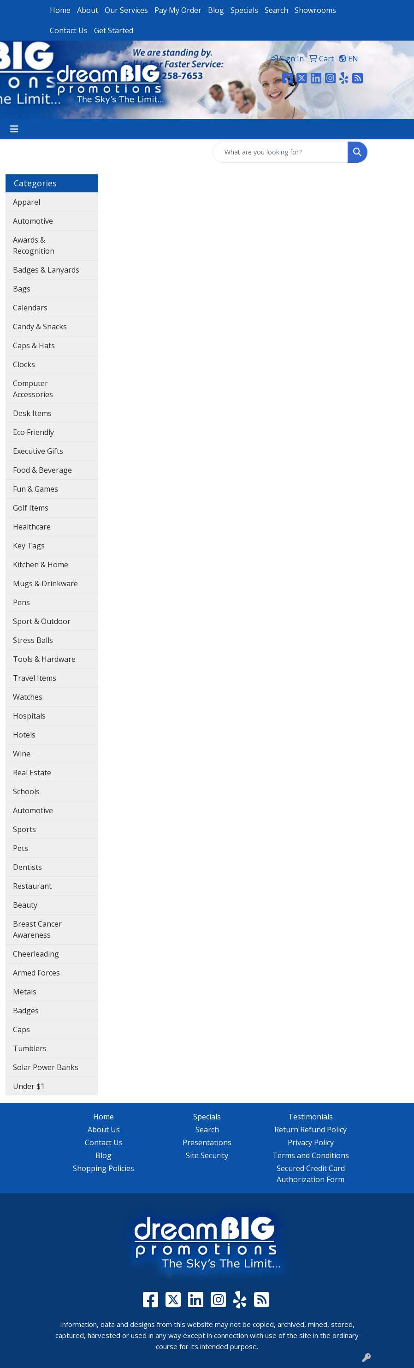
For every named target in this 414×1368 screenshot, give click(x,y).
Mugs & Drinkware (45, 583)
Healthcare (32, 527)
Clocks (24, 364)
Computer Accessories (33, 388)
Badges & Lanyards (46, 270)
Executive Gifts (38, 451)
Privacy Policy (311, 1142)
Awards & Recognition (33, 245)
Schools (26, 791)
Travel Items (34, 678)
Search (276, 10)
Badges (26, 1010)
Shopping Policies (103, 1168)
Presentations (207, 1142)
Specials (244, 10)
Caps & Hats (34, 345)
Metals (24, 992)
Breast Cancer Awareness (37, 929)
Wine (21, 754)
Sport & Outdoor (42, 621)
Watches (27, 697)
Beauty (25, 905)
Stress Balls (33, 640)
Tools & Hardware (44, 659)
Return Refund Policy (310, 1129)
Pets (20, 848)
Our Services (126, 10)
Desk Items (32, 413)
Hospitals (29, 716)
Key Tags (29, 546)
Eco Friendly (33, 432)
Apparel (26, 202)
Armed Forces (36, 973)
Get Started (113, 30)
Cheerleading (36, 954)
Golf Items (30, 508)
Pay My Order (177, 10)
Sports (24, 829)
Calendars (30, 308)
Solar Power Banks (45, 1067)
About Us (104, 1129)
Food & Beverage (42, 470)
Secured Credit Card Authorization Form (311, 1173)
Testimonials (310, 1117)
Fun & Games (35, 489)
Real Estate (32, 772)
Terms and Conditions (310, 1155)
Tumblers (30, 1048)
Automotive (33, 221)
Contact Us (69, 30)
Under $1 (29, 1086)
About (87, 10)
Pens (21, 602)
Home (60, 10)
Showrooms (315, 10)
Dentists (27, 867)
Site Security (207, 1155)
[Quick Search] (280, 152)
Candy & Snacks (40, 326)
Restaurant (32, 886)
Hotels (24, 735)
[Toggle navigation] (14, 129)
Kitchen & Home (40, 564)
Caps (21, 1029)
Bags (21, 289)
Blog (216, 10)
